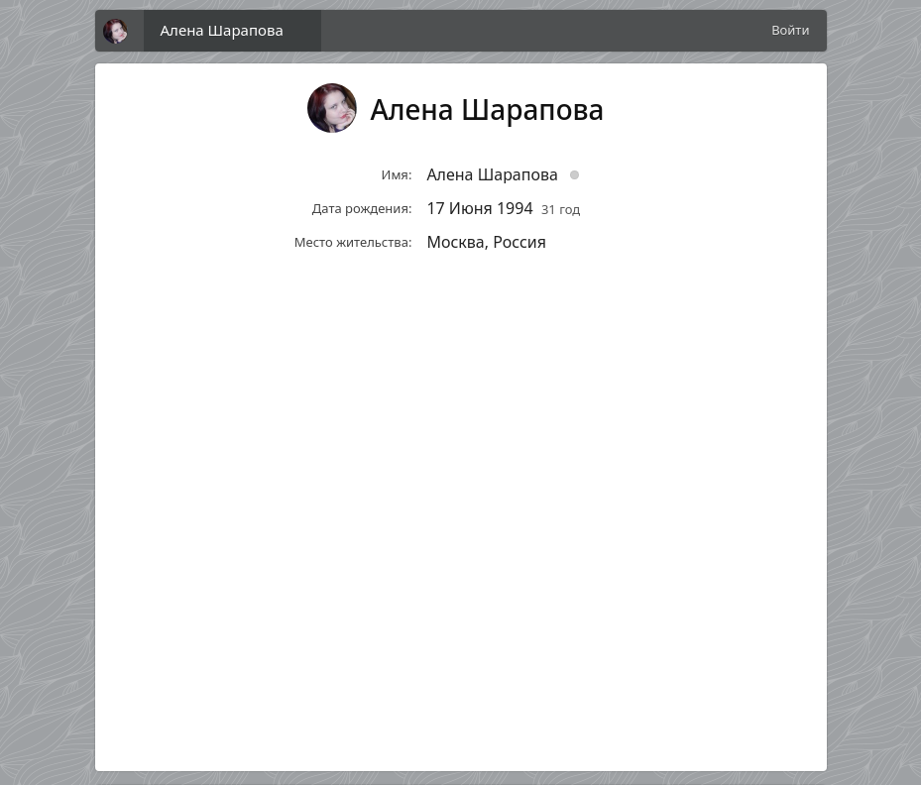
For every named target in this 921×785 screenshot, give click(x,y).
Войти (790, 30)
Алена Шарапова (222, 30)
